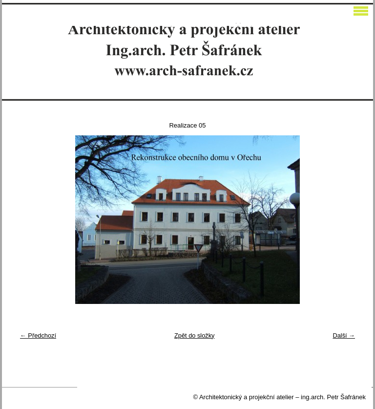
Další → (344, 335)
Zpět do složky (194, 335)
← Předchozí (38, 335)
